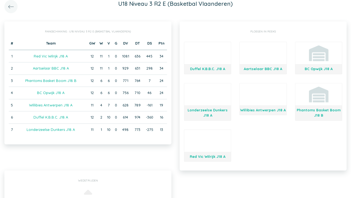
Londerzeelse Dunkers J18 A (51, 129)
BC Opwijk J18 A (50, 92)
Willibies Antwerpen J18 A (50, 105)
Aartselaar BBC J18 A (51, 68)
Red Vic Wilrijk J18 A (51, 56)
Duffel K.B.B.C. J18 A (50, 117)
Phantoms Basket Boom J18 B (51, 80)
